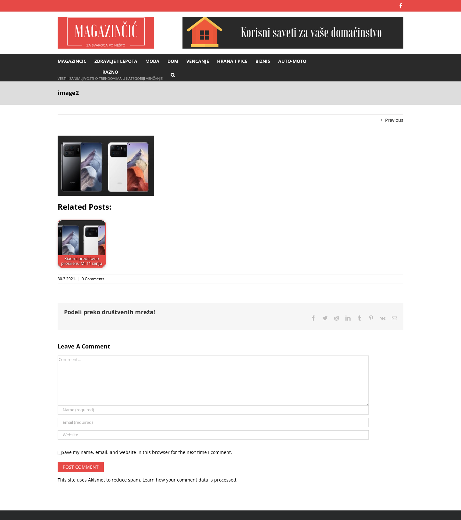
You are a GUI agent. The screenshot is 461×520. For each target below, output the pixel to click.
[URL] (213, 435)
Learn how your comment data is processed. (190, 480)
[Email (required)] (213, 422)
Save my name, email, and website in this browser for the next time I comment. (147, 452)
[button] (173, 74)
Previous (394, 120)
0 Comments (93, 278)
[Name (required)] (213, 410)
